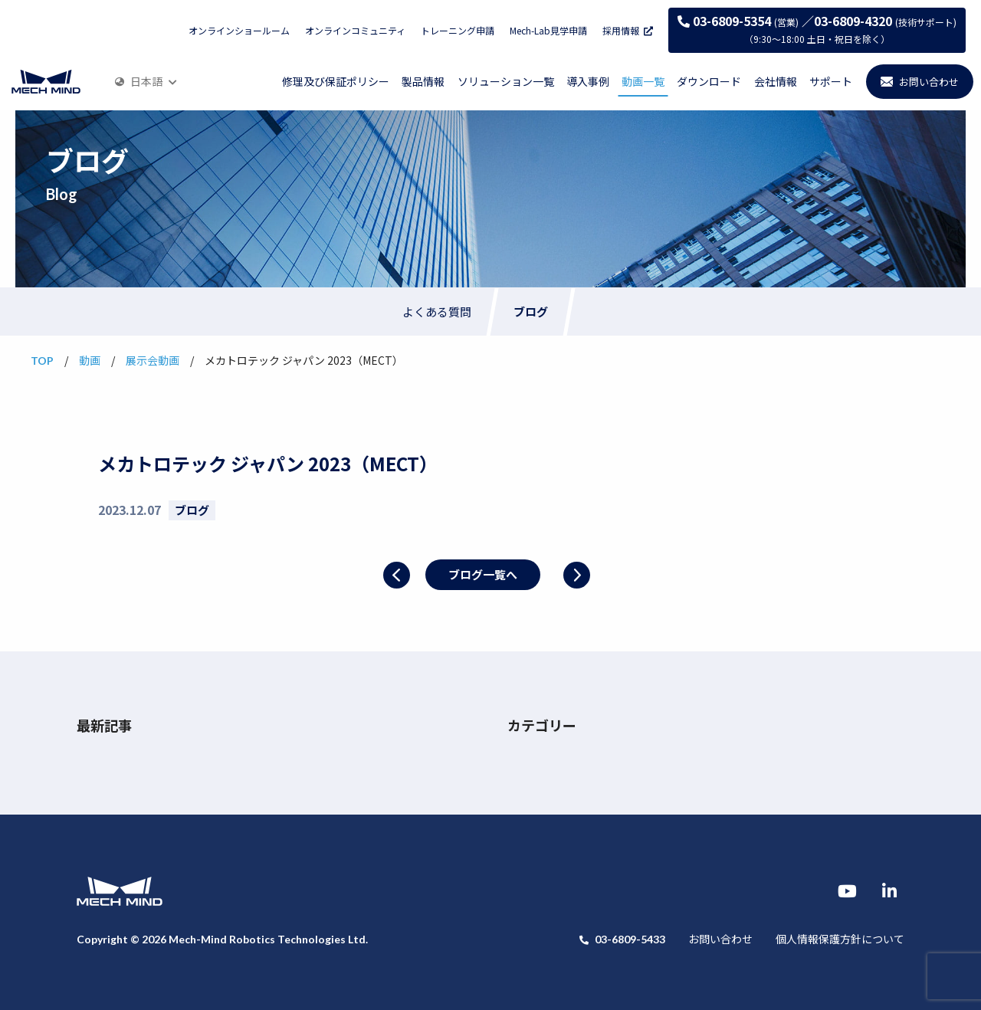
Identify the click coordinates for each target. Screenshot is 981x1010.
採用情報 (627, 30)
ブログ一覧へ (482, 574)
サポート (830, 81)
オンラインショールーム (239, 30)
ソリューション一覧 (506, 81)
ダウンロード (709, 81)
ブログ (530, 311)
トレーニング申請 (457, 30)
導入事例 (587, 81)
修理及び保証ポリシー (335, 81)
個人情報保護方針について (840, 938)
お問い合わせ (720, 938)
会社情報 (775, 81)
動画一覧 (643, 81)
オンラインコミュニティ (355, 30)
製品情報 (423, 81)
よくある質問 (436, 311)
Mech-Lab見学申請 (548, 30)
